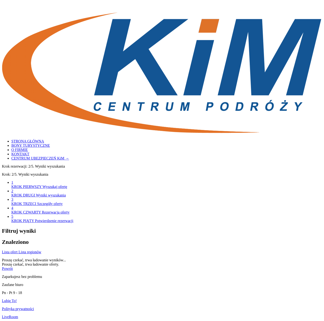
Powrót (7, 269)
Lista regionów (29, 252)
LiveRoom (10, 317)
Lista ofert (10, 252)
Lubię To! (9, 301)
